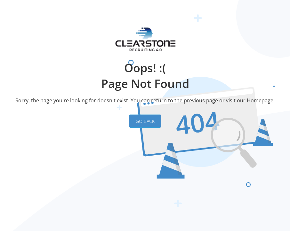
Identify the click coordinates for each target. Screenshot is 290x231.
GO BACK (145, 121)
